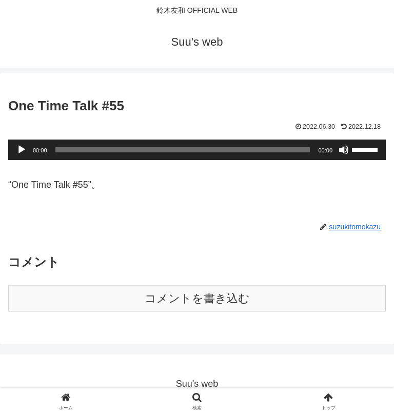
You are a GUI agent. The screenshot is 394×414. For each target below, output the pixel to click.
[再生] (21, 150)
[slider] (182, 149)
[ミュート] (344, 150)
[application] (197, 150)
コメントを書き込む (197, 298)
